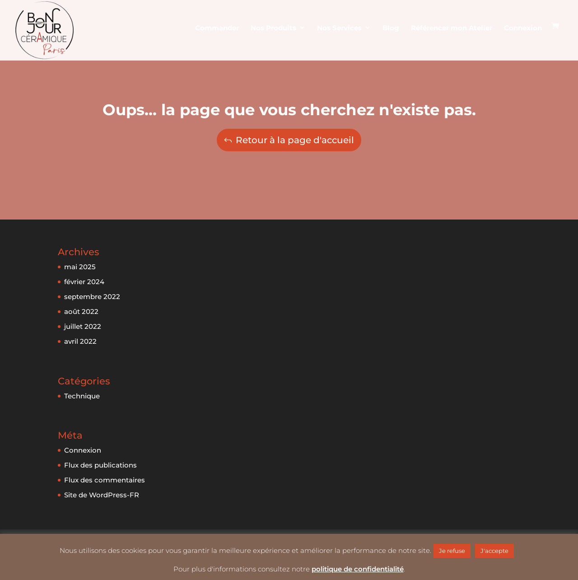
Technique (82, 396)
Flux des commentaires (104, 480)
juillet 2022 (82, 326)
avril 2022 (80, 341)
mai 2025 (80, 266)
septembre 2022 (92, 296)
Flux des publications (100, 465)
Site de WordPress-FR (101, 495)
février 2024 (84, 281)
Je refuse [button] (452, 550)
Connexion (82, 450)
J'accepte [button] (494, 550)
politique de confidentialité (358, 569)
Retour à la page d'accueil (295, 140)
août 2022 (81, 311)
